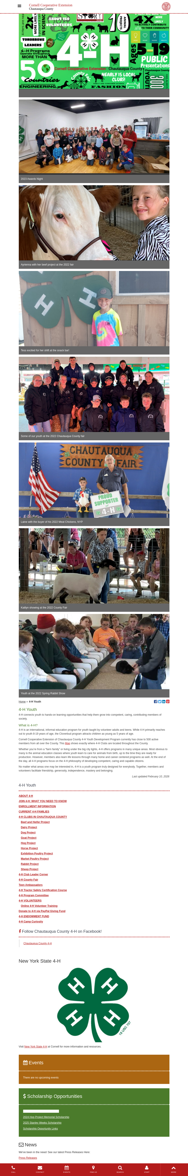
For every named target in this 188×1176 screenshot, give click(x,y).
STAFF (147, 1169)
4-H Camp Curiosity (31, 921)
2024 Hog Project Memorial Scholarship (46, 1117)
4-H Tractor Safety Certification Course (43, 890)
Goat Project (28, 837)
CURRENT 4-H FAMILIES (34, 811)
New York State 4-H (35, 1046)
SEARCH (120, 1169)
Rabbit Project (30, 864)
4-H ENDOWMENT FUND (34, 916)
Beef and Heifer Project (35, 822)
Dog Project (28, 832)
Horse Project (29, 848)
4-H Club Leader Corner (33, 874)
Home (22, 701)
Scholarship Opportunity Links (40, 1128)
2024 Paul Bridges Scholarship (41, 1111)
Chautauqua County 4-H (38, 943)
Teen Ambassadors (31, 884)
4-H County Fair (28, 879)
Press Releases (28, 1157)
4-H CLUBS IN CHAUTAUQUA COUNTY (43, 816)
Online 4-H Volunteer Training (39, 905)
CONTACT (40, 1169)
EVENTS (67, 1169)
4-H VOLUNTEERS (30, 900)
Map (67, 743)
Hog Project (28, 843)
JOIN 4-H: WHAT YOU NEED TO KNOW (43, 801)
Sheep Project (29, 869)
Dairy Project (29, 827)
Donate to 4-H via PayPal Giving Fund (42, 911)
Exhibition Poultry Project (37, 853)
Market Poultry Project (35, 858)
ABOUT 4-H (26, 795)
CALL (13, 1169)
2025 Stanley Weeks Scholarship (42, 1122)
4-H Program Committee (34, 895)
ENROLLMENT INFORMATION (37, 806)
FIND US (93, 1169)
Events (33, 1062)
